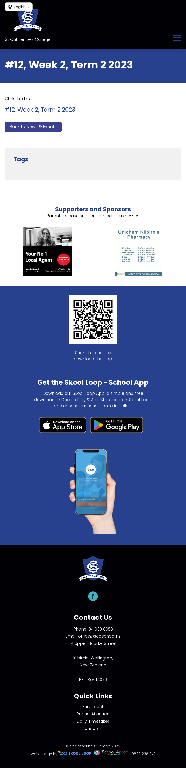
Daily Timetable (93, 721)
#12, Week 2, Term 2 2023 (40, 110)
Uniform (93, 728)
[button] (19, 7)
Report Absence (93, 714)
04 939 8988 (100, 629)
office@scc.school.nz (99, 636)
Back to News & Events (33, 127)
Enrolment (93, 707)
